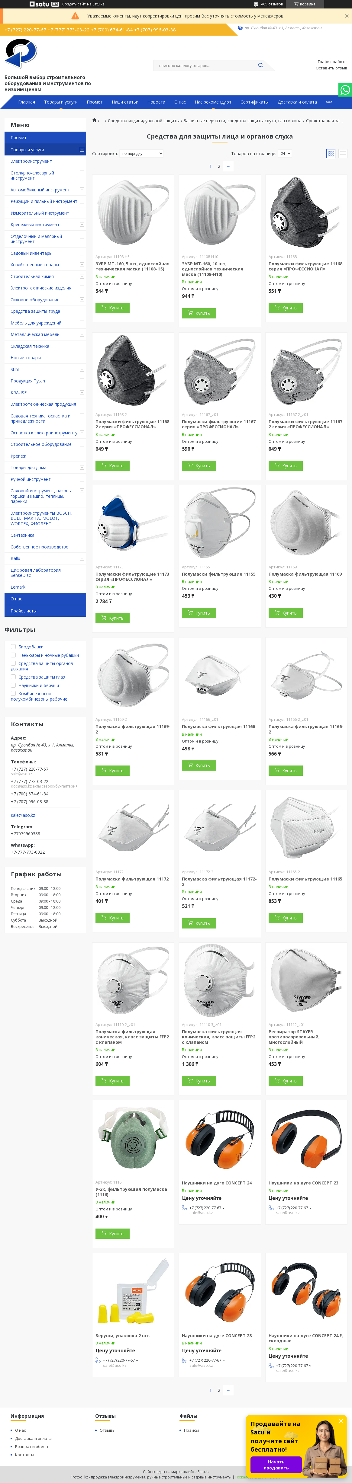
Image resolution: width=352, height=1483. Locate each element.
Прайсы (191, 1430)
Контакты (24, 1454)
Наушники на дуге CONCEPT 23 (303, 1183)
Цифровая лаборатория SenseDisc (36, 572)
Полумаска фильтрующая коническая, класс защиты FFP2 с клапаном (132, 1037)
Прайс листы (24, 611)
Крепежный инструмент (35, 224)
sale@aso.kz (23, 815)
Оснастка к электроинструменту (44, 433)
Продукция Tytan (28, 381)
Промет (95, 102)
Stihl (15, 369)
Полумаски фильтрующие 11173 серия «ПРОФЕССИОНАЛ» (132, 576)
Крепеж (18, 456)
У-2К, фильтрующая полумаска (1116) (131, 1191)
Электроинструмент (31, 161)
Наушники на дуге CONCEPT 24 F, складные (306, 1338)
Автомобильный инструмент (40, 190)
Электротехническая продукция (43, 404)
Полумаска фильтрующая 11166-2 (306, 729)
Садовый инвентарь (31, 253)
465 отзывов (272, 4)
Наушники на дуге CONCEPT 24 (217, 1183)
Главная (26, 102)
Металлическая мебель (35, 334)
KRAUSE (19, 392)
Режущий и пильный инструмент (44, 201)
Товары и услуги (61, 102)
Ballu (15, 558)
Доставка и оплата (297, 102)
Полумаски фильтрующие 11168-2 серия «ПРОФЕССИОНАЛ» (133, 424)
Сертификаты (255, 102)
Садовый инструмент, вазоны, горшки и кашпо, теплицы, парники (42, 496)
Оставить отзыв (331, 68)
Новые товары (26, 357)
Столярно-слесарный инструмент (32, 175)
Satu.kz (203, 1471)
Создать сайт (74, 4)
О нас (180, 102)
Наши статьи (125, 102)
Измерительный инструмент (40, 213)
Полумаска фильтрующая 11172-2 (219, 881)
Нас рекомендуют (213, 102)
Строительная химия (32, 276)
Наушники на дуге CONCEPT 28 (217, 1335)
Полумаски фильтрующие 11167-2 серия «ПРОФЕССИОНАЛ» (306, 424)
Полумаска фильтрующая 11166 (218, 726)
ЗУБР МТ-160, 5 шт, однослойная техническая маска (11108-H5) (132, 266)
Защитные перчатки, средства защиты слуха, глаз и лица (243, 120)
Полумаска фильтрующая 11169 (305, 574)
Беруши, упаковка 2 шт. (122, 1335)
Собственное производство (40, 547)
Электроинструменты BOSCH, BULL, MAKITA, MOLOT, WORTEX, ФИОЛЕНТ (41, 518)
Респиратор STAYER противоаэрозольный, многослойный (294, 1037)
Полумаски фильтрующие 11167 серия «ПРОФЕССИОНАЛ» (219, 424)
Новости (156, 102)
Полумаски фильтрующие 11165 (305, 879)
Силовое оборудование (35, 299)
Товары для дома (29, 467)
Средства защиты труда (35, 311)
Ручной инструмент (31, 479)
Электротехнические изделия (41, 288)
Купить (116, 308)
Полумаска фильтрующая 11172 (132, 879)
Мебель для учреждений (36, 323)
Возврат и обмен (31, 1446)
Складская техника (30, 346)
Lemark (18, 587)
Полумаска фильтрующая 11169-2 (132, 729)
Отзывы (107, 1430)
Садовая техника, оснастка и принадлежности (40, 418)
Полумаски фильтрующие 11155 (219, 574)
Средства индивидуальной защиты (143, 120)
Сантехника (22, 535)
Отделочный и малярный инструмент (36, 239)
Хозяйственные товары (35, 264)
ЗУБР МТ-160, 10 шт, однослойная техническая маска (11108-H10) (212, 269)
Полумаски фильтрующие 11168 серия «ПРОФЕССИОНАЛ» (305, 266)
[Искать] (261, 65)
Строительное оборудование (41, 444)
